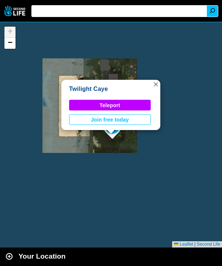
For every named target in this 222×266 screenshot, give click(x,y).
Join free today (110, 120)
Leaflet (183, 244)
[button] (155, 84)
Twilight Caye (88, 89)
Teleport (110, 105)
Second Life (16, 11)
